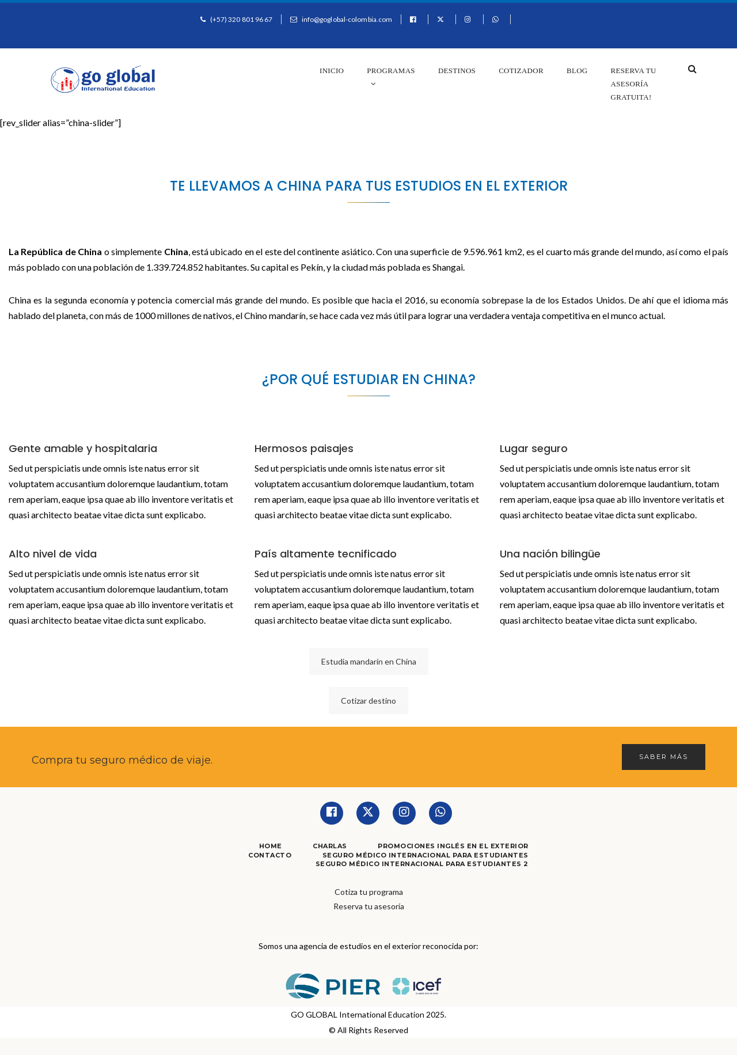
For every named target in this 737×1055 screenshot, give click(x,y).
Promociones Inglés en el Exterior (453, 846)
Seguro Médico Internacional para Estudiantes (425, 855)
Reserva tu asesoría (368, 906)
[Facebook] (331, 813)
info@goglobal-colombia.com (347, 19)
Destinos (457, 70)
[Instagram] (404, 813)
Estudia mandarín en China (368, 661)
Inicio (332, 70)
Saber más (663, 757)
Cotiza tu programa (369, 892)
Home (270, 846)
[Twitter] (367, 813)
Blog (577, 70)
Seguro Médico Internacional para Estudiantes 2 (422, 864)
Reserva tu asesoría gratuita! (633, 83)
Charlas (330, 846)
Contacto (269, 855)
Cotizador (521, 70)
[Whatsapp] (440, 813)
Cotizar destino (368, 700)
